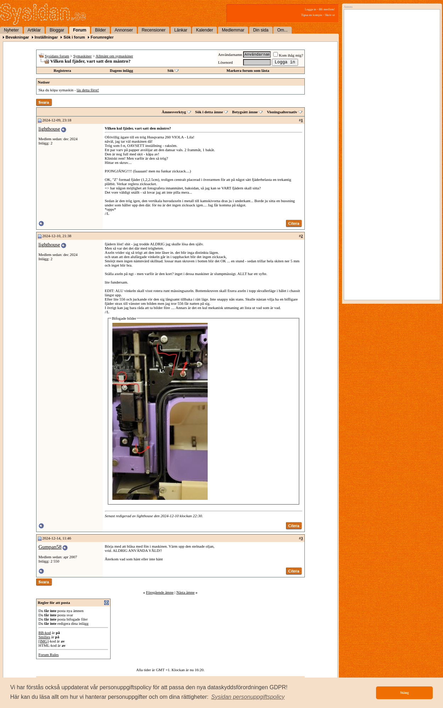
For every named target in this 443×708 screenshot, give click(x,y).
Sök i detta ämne (209, 112)
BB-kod (45, 632)
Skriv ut (330, 15)
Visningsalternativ (282, 112)
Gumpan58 (50, 547)
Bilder (100, 30)
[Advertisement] (390, 84)
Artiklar (34, 30)
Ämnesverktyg (174, 112)
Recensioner (154, 30)
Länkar (180, 30)
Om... (282, 30)
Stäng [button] (404, 693)
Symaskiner (82, 56)
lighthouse (49, 129)
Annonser (124, 30)
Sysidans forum (57, 56)
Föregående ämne (160, 592)
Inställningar (46, 37)
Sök (170, 70)
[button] (248, 697)
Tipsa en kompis (311, 15)
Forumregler (102, 37)
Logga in (310, 9)
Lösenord (225, 62)
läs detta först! (88, 90)
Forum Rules (49, 654)
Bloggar (57, 30)
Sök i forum (74, 37)
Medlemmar (233, 30)
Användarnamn (230, 54)
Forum (79, 30)
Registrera (62, 70)
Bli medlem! (327, 9)
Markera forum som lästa (247, 70)
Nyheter (11, 30)
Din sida (260, 30)
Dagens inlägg (121, 70)
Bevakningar (17, 37)
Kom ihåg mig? (288, 55)
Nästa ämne (185, 592)
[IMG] (44, 641)
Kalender (204, 30)
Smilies (44, 637)
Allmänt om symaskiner (114, 56)
